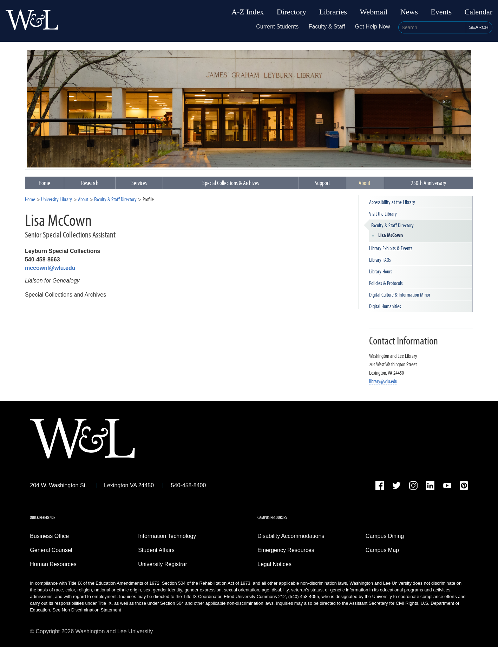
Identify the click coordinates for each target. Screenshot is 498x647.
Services (139, 183)
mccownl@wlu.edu (50, 268)
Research (89, 183)
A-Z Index (247, 12)
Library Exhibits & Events (390, 248)
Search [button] (479, 27)
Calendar (478, 12)
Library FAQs (380, 259)
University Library (56, 199)
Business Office (49, 536)
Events (441, 12)
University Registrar (162, 564)
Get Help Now (372, 27)
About (365, 183)
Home (30, 199)
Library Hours (380, 271)
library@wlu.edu (383, 381)
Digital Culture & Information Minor (399, 294)
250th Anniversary (428, 183)
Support (322, 183)
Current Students (277, 27)
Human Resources (53, 564)
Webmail (373, 12)
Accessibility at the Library (392, 201)
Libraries (333, 12)
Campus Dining (385, 536)
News (409, 12)
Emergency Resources (285, 550)
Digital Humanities (385, 306)
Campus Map (382, 550)
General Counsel (51, 550)
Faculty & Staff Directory (115, 199)
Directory (291, 12)
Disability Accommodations (290, 536)
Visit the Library (383, 213)
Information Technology (167, 536)
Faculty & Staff (327, 27)
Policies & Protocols (386, 282)
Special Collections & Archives (230, 183)
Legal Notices (274, 564)
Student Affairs (156, 550)
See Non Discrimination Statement (86, 610)
